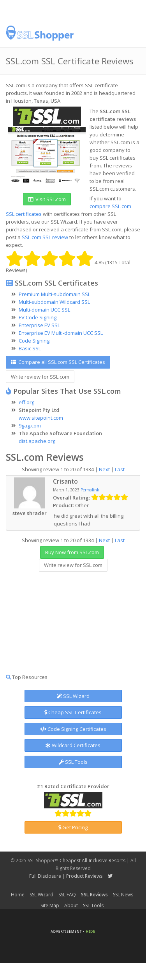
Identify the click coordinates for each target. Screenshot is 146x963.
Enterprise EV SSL (39, 325)
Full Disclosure (45, 876)
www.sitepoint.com (41, 417)
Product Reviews (84, 876)
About (71, 905)
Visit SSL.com (47, 199)
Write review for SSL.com (40, 376)
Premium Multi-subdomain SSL (54, 294)
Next (104, 469)
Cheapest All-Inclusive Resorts (92, 860)
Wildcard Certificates (73, 745)
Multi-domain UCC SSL (44, 309)
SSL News (123, 894)
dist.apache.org (37, 441)
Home (18, 894)
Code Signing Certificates (73, 728)
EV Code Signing (37, 317)
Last (120, 469)
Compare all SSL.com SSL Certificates (58, 361)
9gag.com (30, 425)
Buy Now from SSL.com (72, 552)
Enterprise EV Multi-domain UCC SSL (61, 332)
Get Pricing (73, 827)
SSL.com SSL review (45, 237)
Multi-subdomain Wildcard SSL (54, 301)
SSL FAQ (67, 894)
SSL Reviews (94, 894)
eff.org (26, 402)
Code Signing (34, 340)
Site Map (49, 905)
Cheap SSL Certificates (73, 712)
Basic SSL (30, 348)
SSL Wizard (73, 696)
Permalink (90, 490)
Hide (90, 931)
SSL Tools (73, 761)
